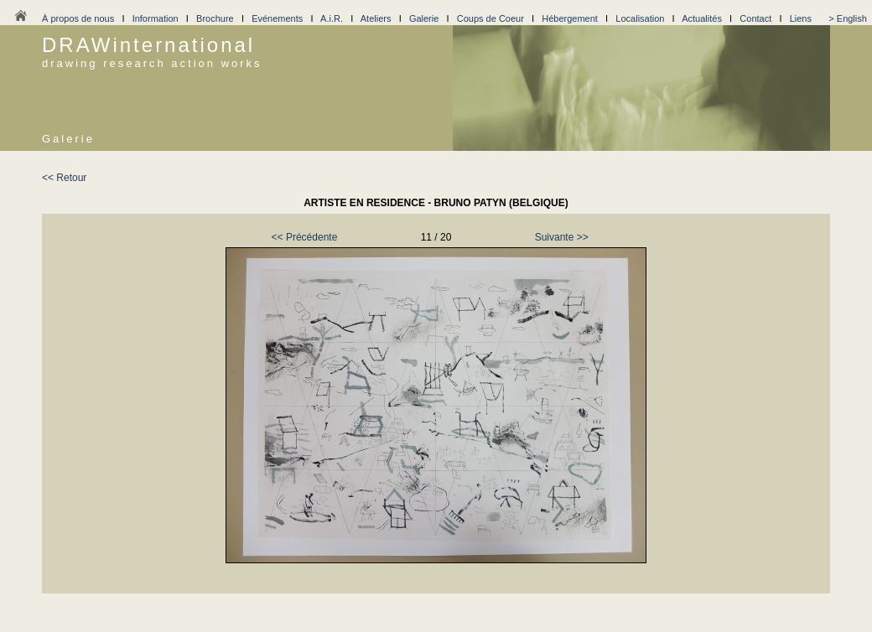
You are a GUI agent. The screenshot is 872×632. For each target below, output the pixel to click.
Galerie (424, 18)
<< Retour (64, 178)
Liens (801, 18)
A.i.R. (331, 18)
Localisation (639, 18)
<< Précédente (305, 237)
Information (155, 18)
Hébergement (570, 18)
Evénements (277, 18)
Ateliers (376, 18)
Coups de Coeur (490, 18)
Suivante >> (562, 237)
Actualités (702, 18)
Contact (755, 18)
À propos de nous (78, 18)
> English (847, 18)
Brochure (215, 18)
